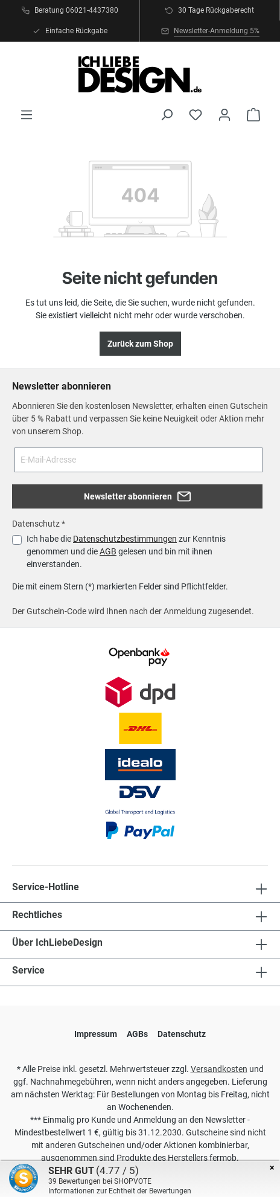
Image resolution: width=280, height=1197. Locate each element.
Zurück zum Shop (140, 343)
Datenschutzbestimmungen (125, 539)
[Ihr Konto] (224, 115)
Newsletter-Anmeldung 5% (216, 31)
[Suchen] (166, 115)
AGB (108, 551)
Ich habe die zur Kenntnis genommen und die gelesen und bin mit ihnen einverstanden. (126, 551)
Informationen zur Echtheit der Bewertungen (119, 1191)
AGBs (137, 1034)
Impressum (95, 1034)
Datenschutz (182, 1034)
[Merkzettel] (195, 115)
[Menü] (26, 115)
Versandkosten (219, 1069)
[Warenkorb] (253, 115)
